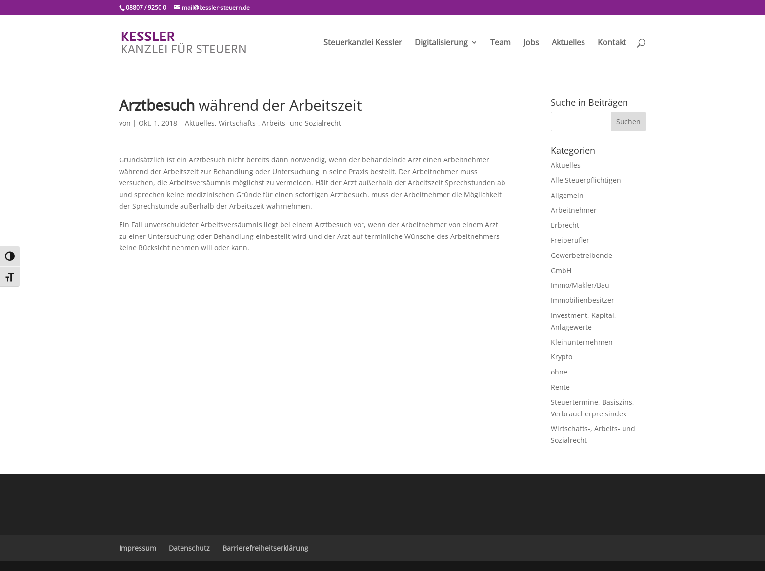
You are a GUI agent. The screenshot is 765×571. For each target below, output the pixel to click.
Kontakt (612, 43)
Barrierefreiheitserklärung (265, 547)
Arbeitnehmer (574, 210)
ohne (559, 371)
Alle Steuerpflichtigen (586, 180)
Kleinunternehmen (582, 342)
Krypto (561, 356)
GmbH (561, 270)
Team (500, 43)
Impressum (137, 547)
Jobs (531, 43)
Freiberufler (570, 240)
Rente (560, 387)
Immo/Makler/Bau (580, 285)
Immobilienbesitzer (582, 300)
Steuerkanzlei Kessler (362, 43)
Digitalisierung (441, 43)
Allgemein (567, 195)
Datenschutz (189, 547)
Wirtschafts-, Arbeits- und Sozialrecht (280, 123)
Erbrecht (565, 225)
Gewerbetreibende (581, 255)
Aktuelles (568, 43)
